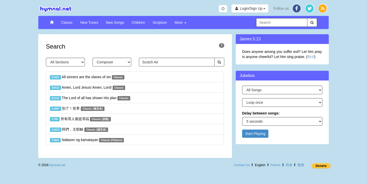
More (180, 22)
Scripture (160, 22)
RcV (310, 57)
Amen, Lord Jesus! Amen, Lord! (87, 87)
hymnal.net (57, 165)
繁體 (300, 165)
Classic (67, 22)
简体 (289, 165)
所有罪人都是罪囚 (80, 119)
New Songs (115, 22)
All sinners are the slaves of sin (87, 77)
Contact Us (242, 165)
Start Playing (255, 134)
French (275, 165)
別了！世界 (77, 108)
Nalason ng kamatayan (87, 140)
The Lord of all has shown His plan (90, 98)
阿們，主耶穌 (79, 129)
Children (138, 22)
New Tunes (89, 22)
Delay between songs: (261, 113)
